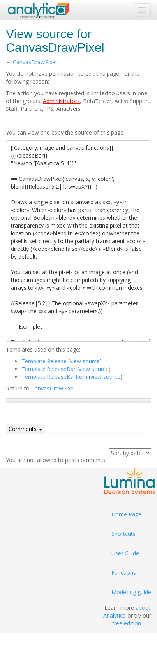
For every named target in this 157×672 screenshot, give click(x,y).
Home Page (126, 514)
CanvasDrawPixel (34, 62)
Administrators (61, 101)
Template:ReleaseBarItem (54, 376)
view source (85, 361)
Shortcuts (123, 533)
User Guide (125, 553)
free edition (126, 623)
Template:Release (44, 361)
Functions (123, 572)
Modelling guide (131, 592)
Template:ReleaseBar (48, 369)
